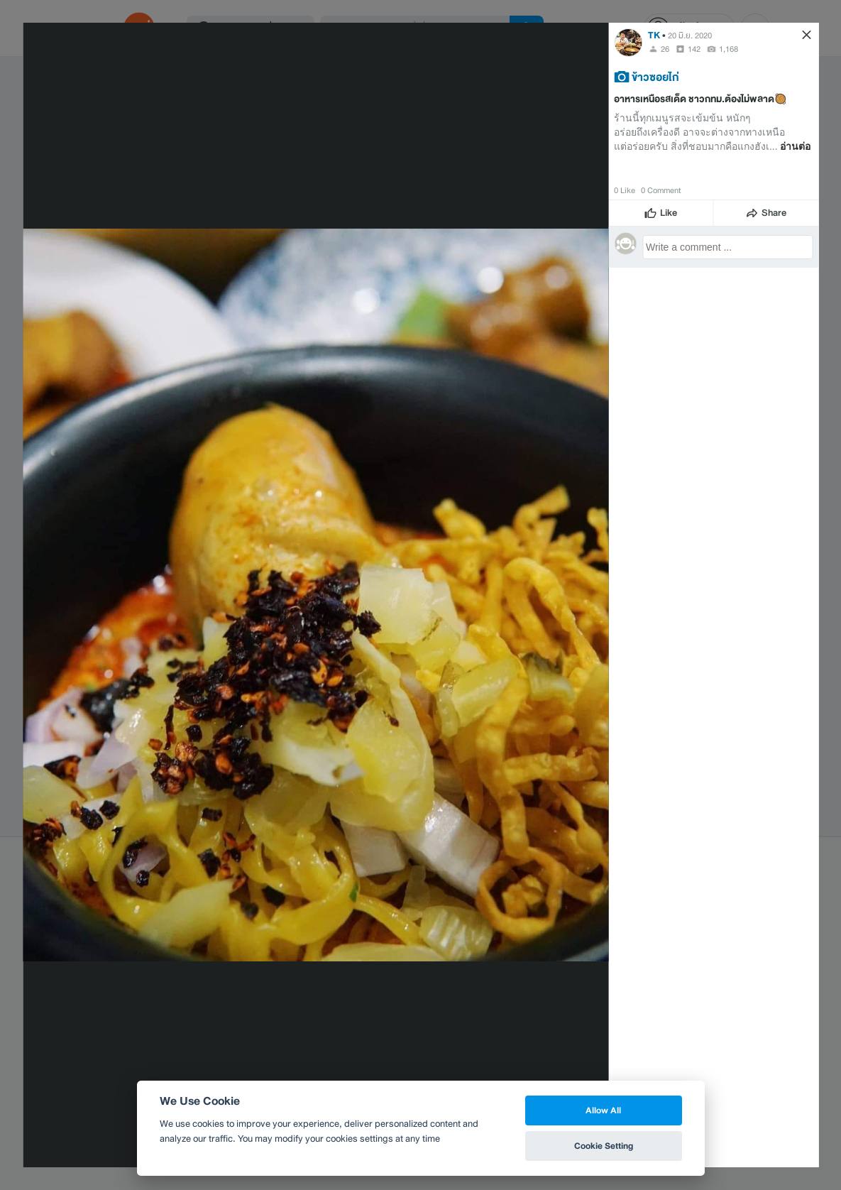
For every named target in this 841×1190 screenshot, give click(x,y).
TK (654, 35)
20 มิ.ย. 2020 (690, 35)
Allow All (603, 1110)
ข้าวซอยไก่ (655, 76)
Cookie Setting (603, 1145)
